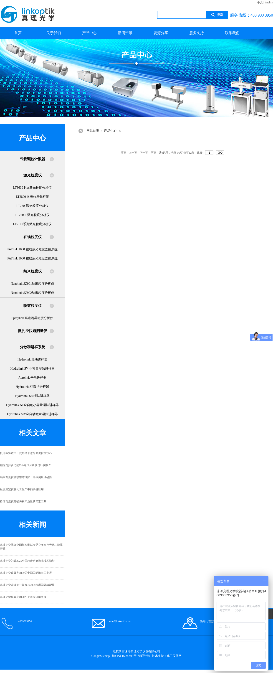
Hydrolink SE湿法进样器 (32, 387)
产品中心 (89, 33)
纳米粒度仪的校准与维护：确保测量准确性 (26, 477)
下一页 (144, 152)
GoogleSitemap (100, 656)
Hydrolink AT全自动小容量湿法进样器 (32, 405)
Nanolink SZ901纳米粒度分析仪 (32, 283)
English (269, 2)
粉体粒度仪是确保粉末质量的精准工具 (23, 501)
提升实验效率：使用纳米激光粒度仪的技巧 (26, 453)
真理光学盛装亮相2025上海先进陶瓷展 (23, 597)
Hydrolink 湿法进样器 (32, 359)
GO (220, 152)
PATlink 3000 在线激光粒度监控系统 (32, 258)
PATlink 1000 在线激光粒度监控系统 (32, 249)
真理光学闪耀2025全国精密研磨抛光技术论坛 (27, 560)
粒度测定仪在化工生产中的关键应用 (22, 489)
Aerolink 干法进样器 (32, 377)
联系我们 (232, 33)
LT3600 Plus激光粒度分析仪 (32, 187)
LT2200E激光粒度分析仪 (32, 215)
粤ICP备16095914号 (123, 656)
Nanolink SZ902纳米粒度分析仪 (32, 293)
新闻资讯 (125, 33)
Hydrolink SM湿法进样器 (32, 396)
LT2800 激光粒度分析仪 (32, 196)
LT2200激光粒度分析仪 (32, 206)
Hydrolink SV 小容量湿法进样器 (32, 368)
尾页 (153, 152)
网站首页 (92, 130)
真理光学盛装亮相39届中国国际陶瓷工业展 (26, 572)
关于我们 (53, 33)
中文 (260, 2)
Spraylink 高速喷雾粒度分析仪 (32, 318)
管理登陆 (144, 656)
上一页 (133, 152)
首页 (18, 33)
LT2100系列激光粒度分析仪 (32, 224)
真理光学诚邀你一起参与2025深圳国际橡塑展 (27, 585)
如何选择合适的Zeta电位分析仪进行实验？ (25, 465)
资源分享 (161, 33)
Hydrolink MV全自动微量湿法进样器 (32, 414)
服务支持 (196, 33)
